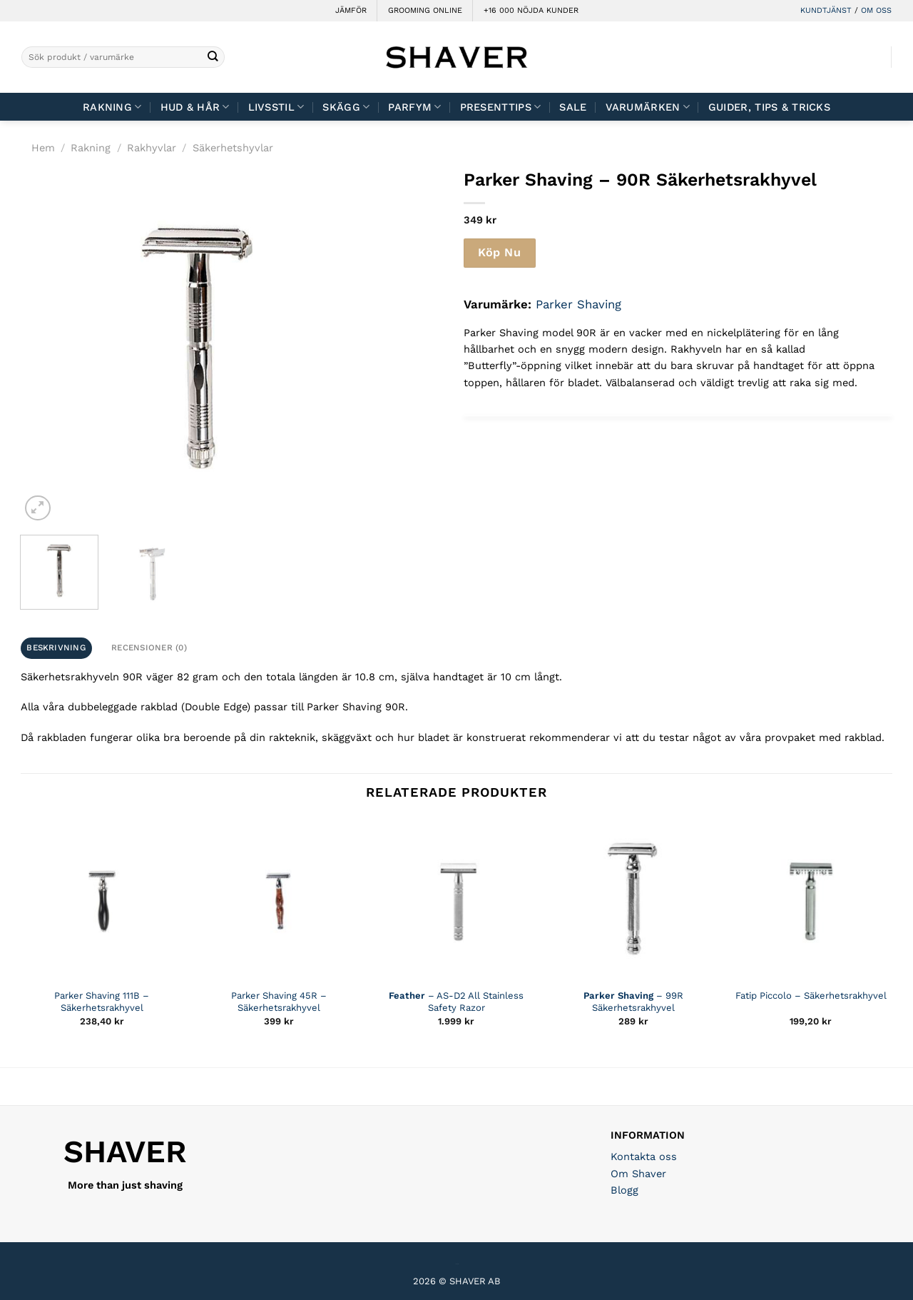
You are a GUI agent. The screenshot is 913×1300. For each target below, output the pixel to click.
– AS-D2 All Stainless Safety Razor (456, 1001)
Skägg (345, 107)
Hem (43, 147)
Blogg (624, 1190)
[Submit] (213, 57)
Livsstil (276, 107)
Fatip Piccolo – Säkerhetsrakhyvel (811, 995)
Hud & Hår (195, 107)
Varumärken (648, 107)
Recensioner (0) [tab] (149, 647)
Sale (572, 107)
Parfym (414, 107)
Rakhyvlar (151, 147)
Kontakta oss (644, 1156)
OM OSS (876, 10)
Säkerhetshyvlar (233, 147)
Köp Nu (499, 252)
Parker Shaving (578, 304)
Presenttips (500, 107)
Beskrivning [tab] (56, 647)
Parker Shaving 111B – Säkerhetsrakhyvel (101, 1001)
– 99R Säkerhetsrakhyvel (633, 1001)
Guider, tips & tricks (769, 107)
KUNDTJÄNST (826, 10)
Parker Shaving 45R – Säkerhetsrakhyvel (279, 1001)
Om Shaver (638, 1173)
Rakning (112, 107)
